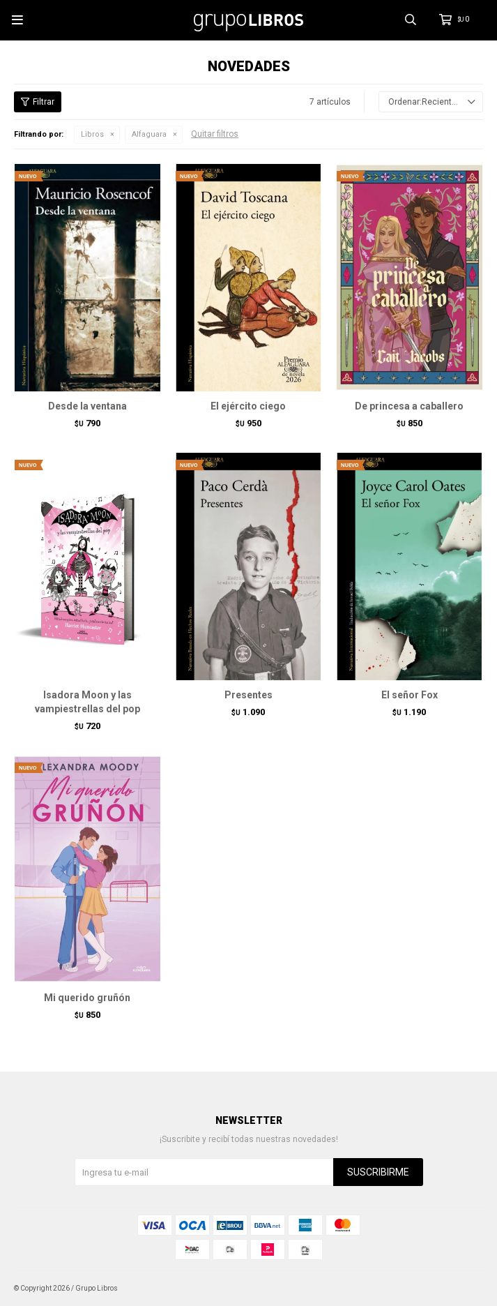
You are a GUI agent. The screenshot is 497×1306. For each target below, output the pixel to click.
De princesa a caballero (409, 406)
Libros (92, 134)
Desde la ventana (87, 406)
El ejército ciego (248, 406)
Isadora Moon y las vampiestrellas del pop (87, 701)
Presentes (248, 694)
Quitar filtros (214, 134)
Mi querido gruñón (87, 997)
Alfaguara (149, 134)
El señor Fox (409, 694)
